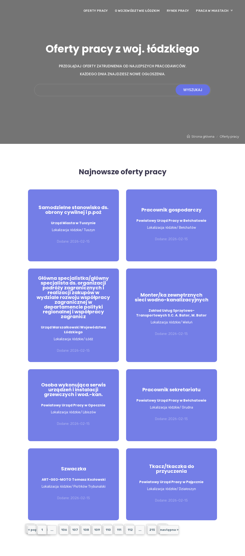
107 (75, 530)
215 (152, 530)
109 (97, 530)
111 (119, 530)
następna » (169, 530)
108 (86, 530)
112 (130, 530)
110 (108, 530)
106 (64, 530)
